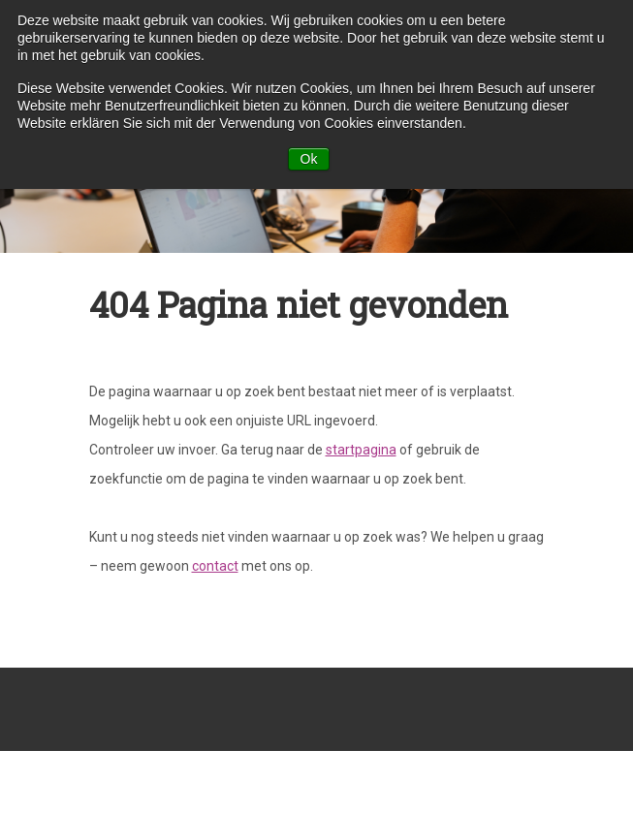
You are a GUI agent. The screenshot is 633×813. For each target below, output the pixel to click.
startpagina (361, 449)
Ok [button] (309, 159)
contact (215, 566)
